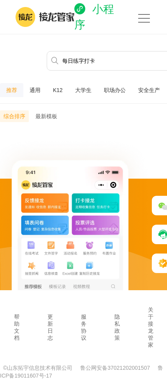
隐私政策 (117, 327)
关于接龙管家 (150, 327)
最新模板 (46, 116)
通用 (35, 90)
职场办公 (115, 90)
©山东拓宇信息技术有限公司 (38, 368)
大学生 (83, 90)
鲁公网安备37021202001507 (115, 368)
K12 (58, 90)
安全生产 (149, 90)
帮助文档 (16, 327)
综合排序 (14, 116)
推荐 (11, 90)
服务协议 (83, 327)
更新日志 (50, 327)
